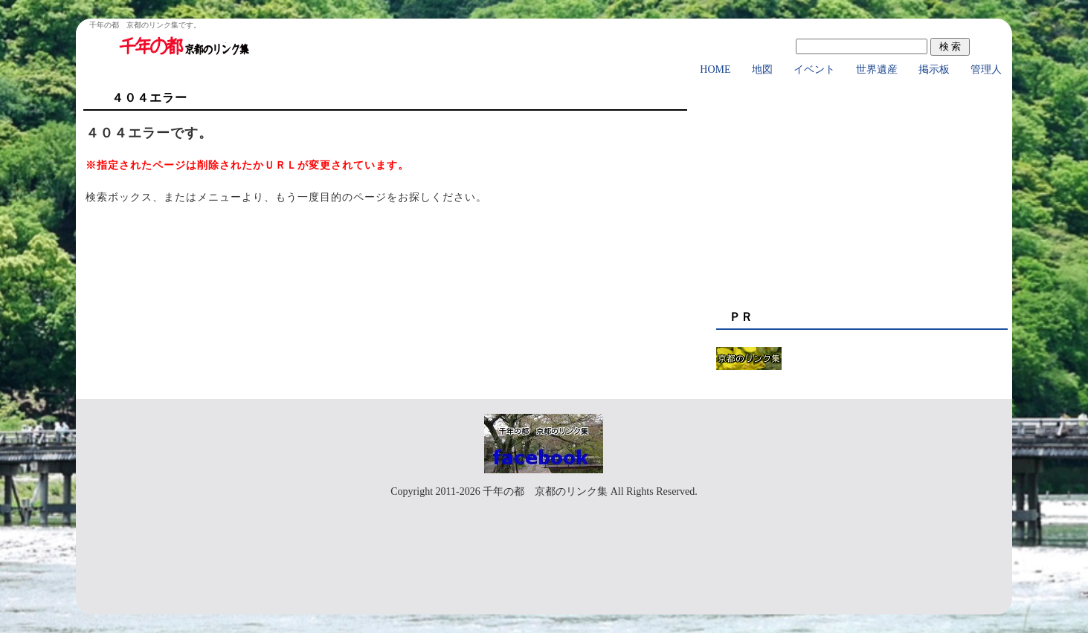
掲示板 (934, 69)
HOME (715, 69)
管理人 (986, 69)
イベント (814, 69)
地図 (762, 69)
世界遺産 (877, 69)
